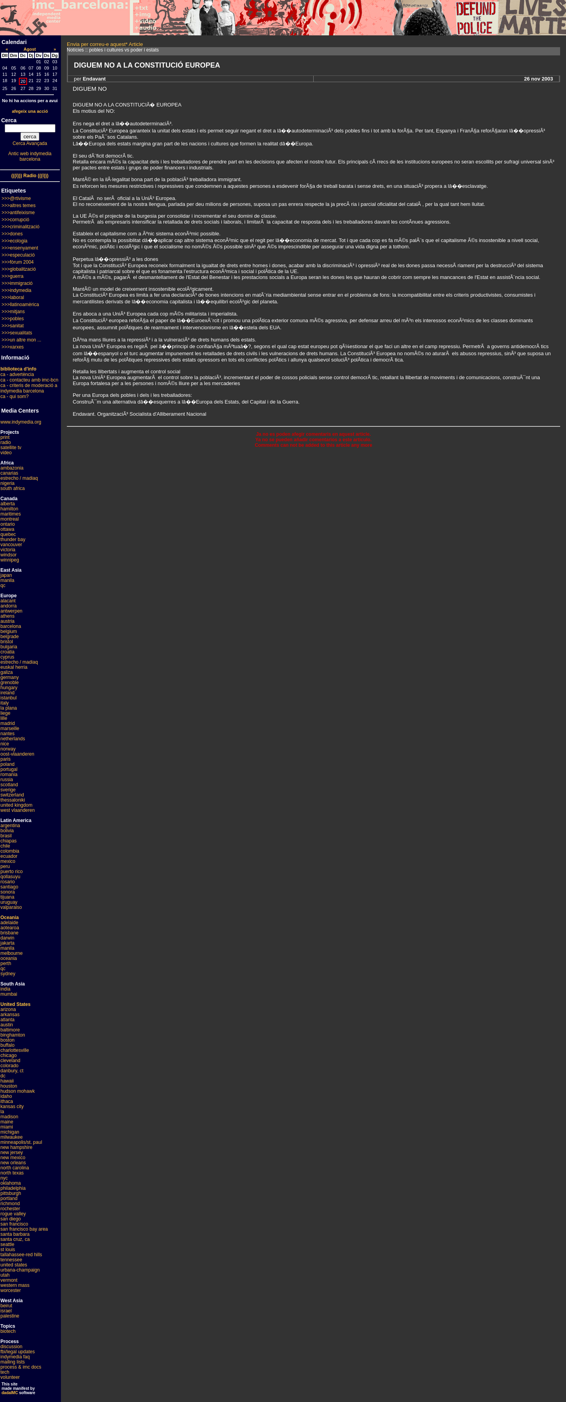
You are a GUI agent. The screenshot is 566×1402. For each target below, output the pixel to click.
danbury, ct (11, 1071)
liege (5, 713)
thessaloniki (12, 800)
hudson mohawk (17, 1091)
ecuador (8, 856)
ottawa (7, 529)
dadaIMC (10, 1393)
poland (7, 764)
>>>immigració (17, 283)
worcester (10, 1290)
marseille (9, 728)
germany (9, 677)
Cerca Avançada (30, 143)
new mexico (12, 1157)
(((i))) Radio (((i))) (30, 175)
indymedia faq (15, 1357)
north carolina (14, 1168)
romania (8, 774)
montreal (9, 519)
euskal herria (14, 667)
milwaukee (11, 1137)
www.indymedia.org (20, 422)
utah (4, 1275)
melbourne (11, 953)
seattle (7, 1244)
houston (8, 1086)
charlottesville (14, 1050)
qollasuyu (10, 876)
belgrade (9, 636)
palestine (9, 1316)
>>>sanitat (13, 325)
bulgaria (8, 647)
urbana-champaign (20, 1270)
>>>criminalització (20, 226)
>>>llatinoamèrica (20, 304)
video (6, 452)
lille (3, 718)
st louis (7, 1249)
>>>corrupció (15, 219)
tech (4, 1372)
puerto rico (11, 871)
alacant (8, 601)
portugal (8, 769)
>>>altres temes (18, 205)
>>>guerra (13, 276)
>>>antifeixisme (18, 212)
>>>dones (12, 234)
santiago (9, 887)
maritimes (10, 514)
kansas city (12, 1106)
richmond (10, 1203)
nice (4, 744)
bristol (6, 641)
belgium (8, 631)
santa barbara (14, 1234)
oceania (8, 958)
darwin (7, 938)
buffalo (7, 1045)
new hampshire (16, 1147)
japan (6, 575)
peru (5, 866)
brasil (6, 836)
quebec (8, 534)
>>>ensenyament (20, 248)
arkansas (10, 1014)
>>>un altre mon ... (21, 340)
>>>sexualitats (17, 333)
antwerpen (11, 611)
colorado (9, 1065)
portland (8, 1198)
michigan (9, 1132)
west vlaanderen (17, 810)
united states (13, 1265)
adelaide (9, 922)
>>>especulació (18, 255)
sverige (8, 790)
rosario (7, 882)
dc (3, 1076)
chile (5, 846)
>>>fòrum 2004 (18, 262)
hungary (8, 687)
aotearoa (9, 927)
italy (4, 703)
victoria (7, 549)
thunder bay (12, 539)
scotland (9, 784)
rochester (10, 1208)
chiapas (8, 841)
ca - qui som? (14, 396)
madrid (7, 723)
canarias (9, 473)
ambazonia (12, 468)
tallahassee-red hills (21, 1254)
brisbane (9, 933)
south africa (12, 488)
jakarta (7, 943)
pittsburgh (10, 1193)
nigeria (7, 483)
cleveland (10, 1060)
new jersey (11, 1152)
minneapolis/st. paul (21, 1142)
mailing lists (12, 1362)
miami (6, 1127)
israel (6, 1311)
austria (7, 621)
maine (6, 1122)
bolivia (7, 830)
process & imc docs (20, 1367)
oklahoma (10, 1183)
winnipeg (9, 560)
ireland (7, 692)
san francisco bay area (24, 1229)
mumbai (8, 994)
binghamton (12, 1035)
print (4, 437)
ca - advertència (17, 374)
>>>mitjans (13, 311)
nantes (7, 733)
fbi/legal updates (17, 1351)
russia (6, 779)
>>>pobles (13, 318)
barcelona (10, 626)
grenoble (9, 682)
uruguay (8, 902)
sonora (7, 892)
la (2, 1111)
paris (5, 759)
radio (5, 442)
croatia (7, 652)
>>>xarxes (13, 347)
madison (9, 1116)
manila (7, 580)
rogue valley (13, 1214)
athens (7, 616)
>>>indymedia (16, 290)
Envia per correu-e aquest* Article (105, 44)
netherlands (12, 738)
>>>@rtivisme (16, 198)
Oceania (9, 917)
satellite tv (10, 447)
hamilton (9, 509)
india (5, 989)
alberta (7, 503)
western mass (14, 1285)
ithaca (6, 1101)
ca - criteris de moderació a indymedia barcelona (28, 388)
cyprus (7, 657)
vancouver (11, 544)
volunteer (10, 1377)
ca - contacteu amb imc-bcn (29, 380)
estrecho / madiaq (19, 478)
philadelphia (13, 1188)
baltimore (10, 1030)
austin (6, 1025)
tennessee (11, 1260)
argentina (10, 825)
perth (5, 963)
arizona (8, 1009)
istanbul (8, 698)
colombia (9, 851)
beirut (6, 1305)
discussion (11, 1346)
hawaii (7, 1081)
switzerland (12, 795)
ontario (7, 524)
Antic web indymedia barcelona (29, 156)
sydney (7, 973)
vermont (8, 1280)
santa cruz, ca (15, 1239)
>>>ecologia (15, 241)
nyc (4, 1178)
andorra (8, 606)
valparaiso (11, 907)
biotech (8, 1331)
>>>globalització (19, 269)
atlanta (7, 1019)
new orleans (13, 1162)
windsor (8, 555)
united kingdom (16, 805)
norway (8, 749)
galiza (6, 672)
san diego (10, 1219)
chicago (8, 1055)
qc (3, 585)
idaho (6, 1096)
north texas (12, 1173)
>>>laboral (13, 297)
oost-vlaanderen (17, 754)
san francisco (14, 1224)
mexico (7, 861)
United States (15, 1004)
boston (7, 1040)
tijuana (7, 897)
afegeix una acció (30, 111)
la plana (8, 708)
